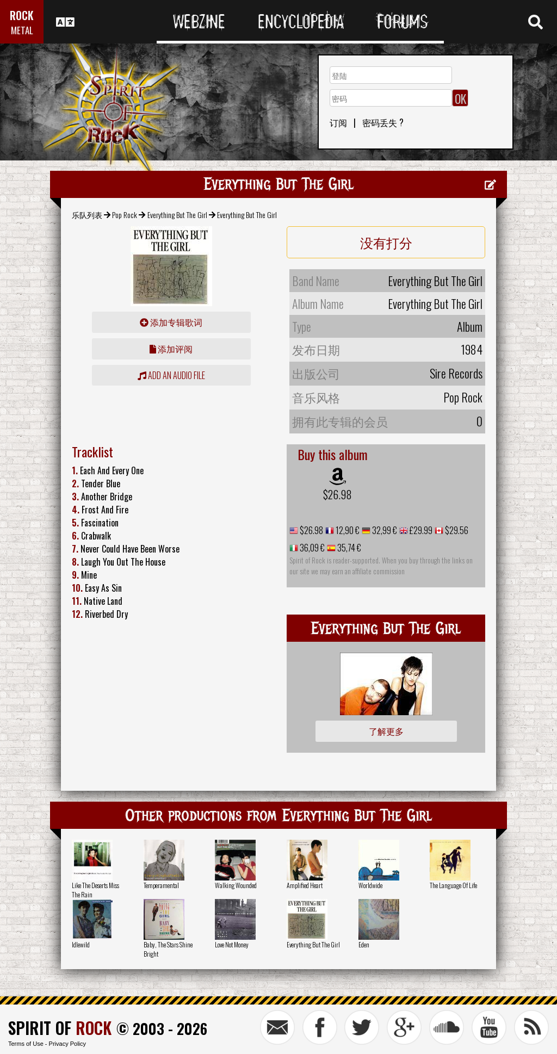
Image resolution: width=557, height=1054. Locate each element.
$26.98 (337, 494)
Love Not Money (232, 944)
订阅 (338, 122)
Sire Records (456, 373)
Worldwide (370, 885)
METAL (22, 30)
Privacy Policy (67, 1043)
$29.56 (455, 530)
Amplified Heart (305, 885)
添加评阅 (171, 348)
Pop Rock (124, 214)
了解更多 (386, 730)
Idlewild (81, 944)
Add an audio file (171, 375)
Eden (363, 944)
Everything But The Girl (177, 214)
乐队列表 (87, 214)
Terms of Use (26, 1043)
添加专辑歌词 (171, 321)
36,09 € (311, 547)
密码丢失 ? (383, 122)
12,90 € (347, 530)
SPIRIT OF (60, 1027)
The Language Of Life (453, 885)
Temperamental (161, 885)
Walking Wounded (236, 885)
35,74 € (348, 547)
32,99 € (383, 530)
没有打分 (386, 242)
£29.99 (420, 530)
